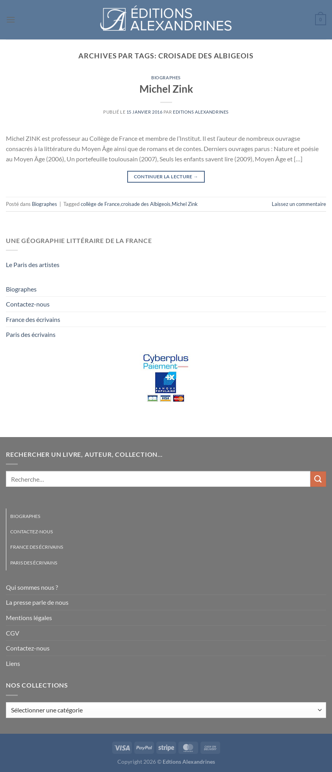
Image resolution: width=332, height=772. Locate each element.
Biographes (166, 77)
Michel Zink (166, 89)
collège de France (100, 204)
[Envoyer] (318, 479)
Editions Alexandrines (201, 111)
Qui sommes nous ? (32, 587)
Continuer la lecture (166, 176)
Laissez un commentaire (299, 204)
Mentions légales (29, 617)
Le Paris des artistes (32, 264)
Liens (13, 663)
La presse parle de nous (37, 602)
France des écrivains (33, 319)
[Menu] (10, 19)
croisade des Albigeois (146, 204)
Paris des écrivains (31, 334)
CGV (12, 633)
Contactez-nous (28, 304)
